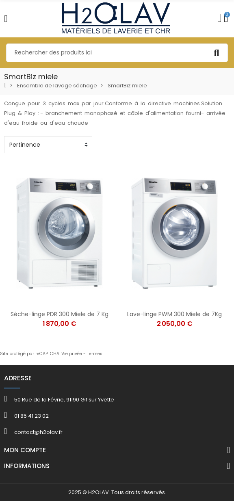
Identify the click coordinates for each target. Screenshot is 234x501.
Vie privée (71, 354)
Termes (94, 354)
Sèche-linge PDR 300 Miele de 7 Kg (59, 314)
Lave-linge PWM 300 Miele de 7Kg (174, 314)
